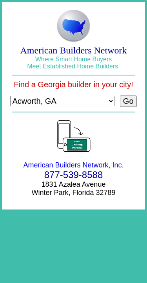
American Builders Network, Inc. (73, 165)
